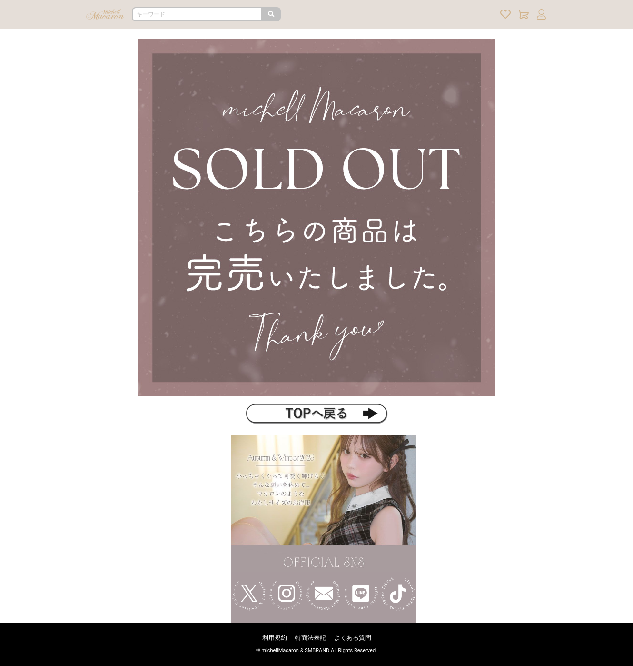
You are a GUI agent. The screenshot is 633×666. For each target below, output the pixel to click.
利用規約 (274, 637)
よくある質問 (352, 637)
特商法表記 (310, 637)
